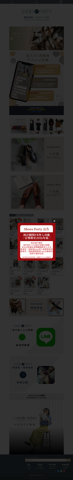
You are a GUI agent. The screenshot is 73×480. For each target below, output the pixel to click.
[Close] (54, 220)
